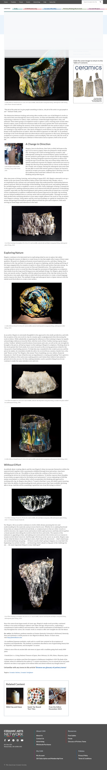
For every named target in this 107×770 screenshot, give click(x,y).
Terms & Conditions (85, 758)
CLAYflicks (95, 8)
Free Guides (72, 735)
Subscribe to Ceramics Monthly (88, 40)
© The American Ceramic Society (15, 765)
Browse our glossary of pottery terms (51, 667)
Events (28, 2)
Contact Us (40, 738)
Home (6, 2)
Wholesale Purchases (43, 744)
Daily (32, 8)
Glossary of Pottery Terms (77, 741)
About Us (39, 735)
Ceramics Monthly (54, 8)
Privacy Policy (83, 755)
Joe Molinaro (11, 23)
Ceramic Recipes (85, 8)
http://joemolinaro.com (14, 637)
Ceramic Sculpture (27, 672)
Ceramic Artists (14, 672)
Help (44, 2)
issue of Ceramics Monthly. (23, 27)
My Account (77, 48)
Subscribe (52, 2)
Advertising (36, 2)
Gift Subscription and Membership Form (49, 758)
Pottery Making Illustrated (70, 8)
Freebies (13, 2)
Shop (101, 8)
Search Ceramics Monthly (82, 54)
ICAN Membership (41, 8)
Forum (21, 2)
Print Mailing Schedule (81, 51)
